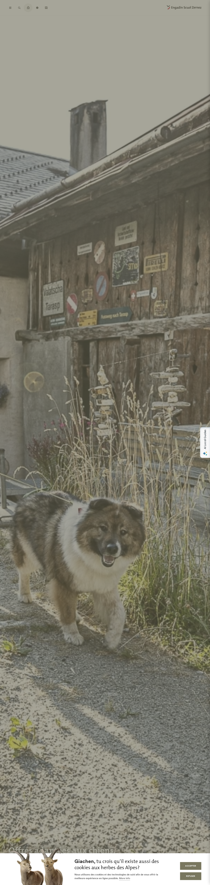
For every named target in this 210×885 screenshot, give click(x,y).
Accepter (190, 866)
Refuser (190, 876)
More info (124, 878)
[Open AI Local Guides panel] (205, 442)
